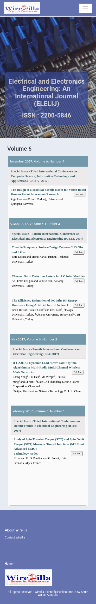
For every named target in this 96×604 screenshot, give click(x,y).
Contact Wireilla (15, 537)
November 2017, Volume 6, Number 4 (36, 161)
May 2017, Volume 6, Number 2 (34, 339)
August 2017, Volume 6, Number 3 (35, 223)
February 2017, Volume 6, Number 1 (38, 411)
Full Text (79, 194)
